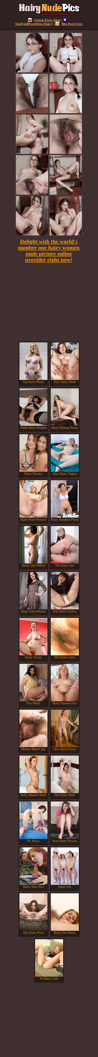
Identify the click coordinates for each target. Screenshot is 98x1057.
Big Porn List (68, 24)
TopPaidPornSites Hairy (41, 22)
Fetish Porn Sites (44, 20)
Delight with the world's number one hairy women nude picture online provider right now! (49, 250)
